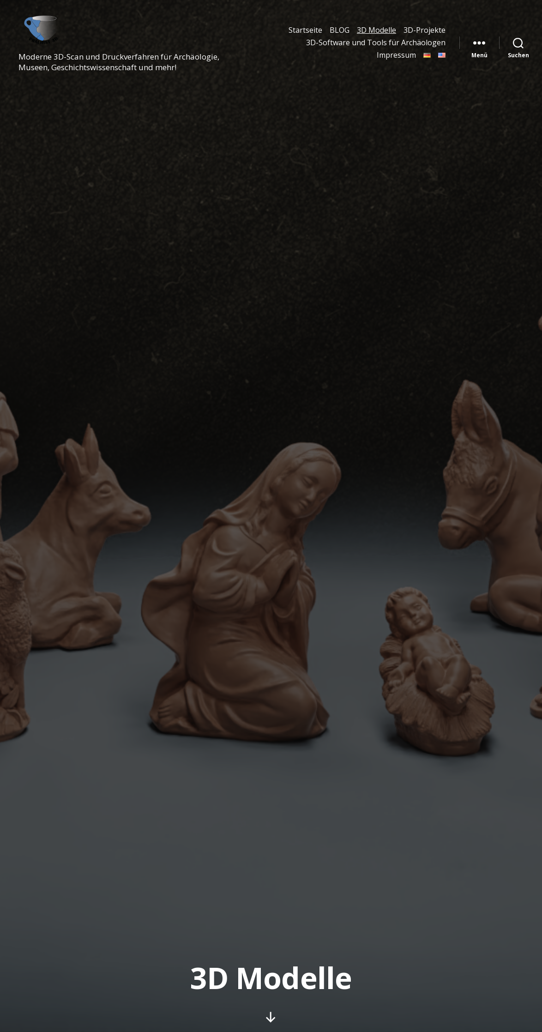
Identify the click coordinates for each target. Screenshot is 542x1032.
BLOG (339, 34)
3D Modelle (376, 34)
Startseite (305, 34)
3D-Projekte (424, 34)
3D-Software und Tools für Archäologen (376, 46)
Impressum (396, 59)
